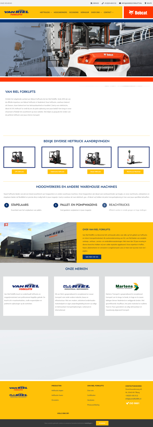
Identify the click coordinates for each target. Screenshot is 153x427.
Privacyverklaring (93, 405)
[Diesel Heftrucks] (95, 171)
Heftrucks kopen (57, 390)
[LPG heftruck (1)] (19, 147)
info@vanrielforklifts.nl (133, 399)
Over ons (90, 390)
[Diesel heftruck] (96, 147)
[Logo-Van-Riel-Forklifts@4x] (16, 10)
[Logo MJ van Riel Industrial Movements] (76, 284)
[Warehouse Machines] (134, 171)
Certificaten (91, 395)
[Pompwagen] (134, 147)
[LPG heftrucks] (19, 171)
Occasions (55, 400)
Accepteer (102, 423)
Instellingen (89, 423)
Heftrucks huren (57, 395)
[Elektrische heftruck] (57, 147)
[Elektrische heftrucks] (57, 171)
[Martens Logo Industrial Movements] (127, 284)
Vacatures (90, 400)
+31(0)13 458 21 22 (131, 395)
